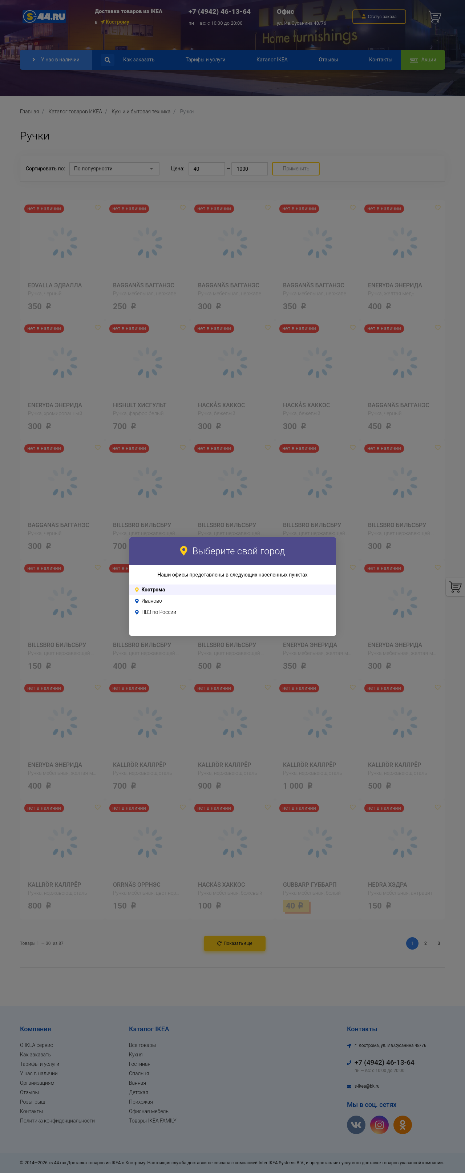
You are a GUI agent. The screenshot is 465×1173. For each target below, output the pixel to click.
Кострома (153, 589)
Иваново (151, 601)
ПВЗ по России (158, 612)
